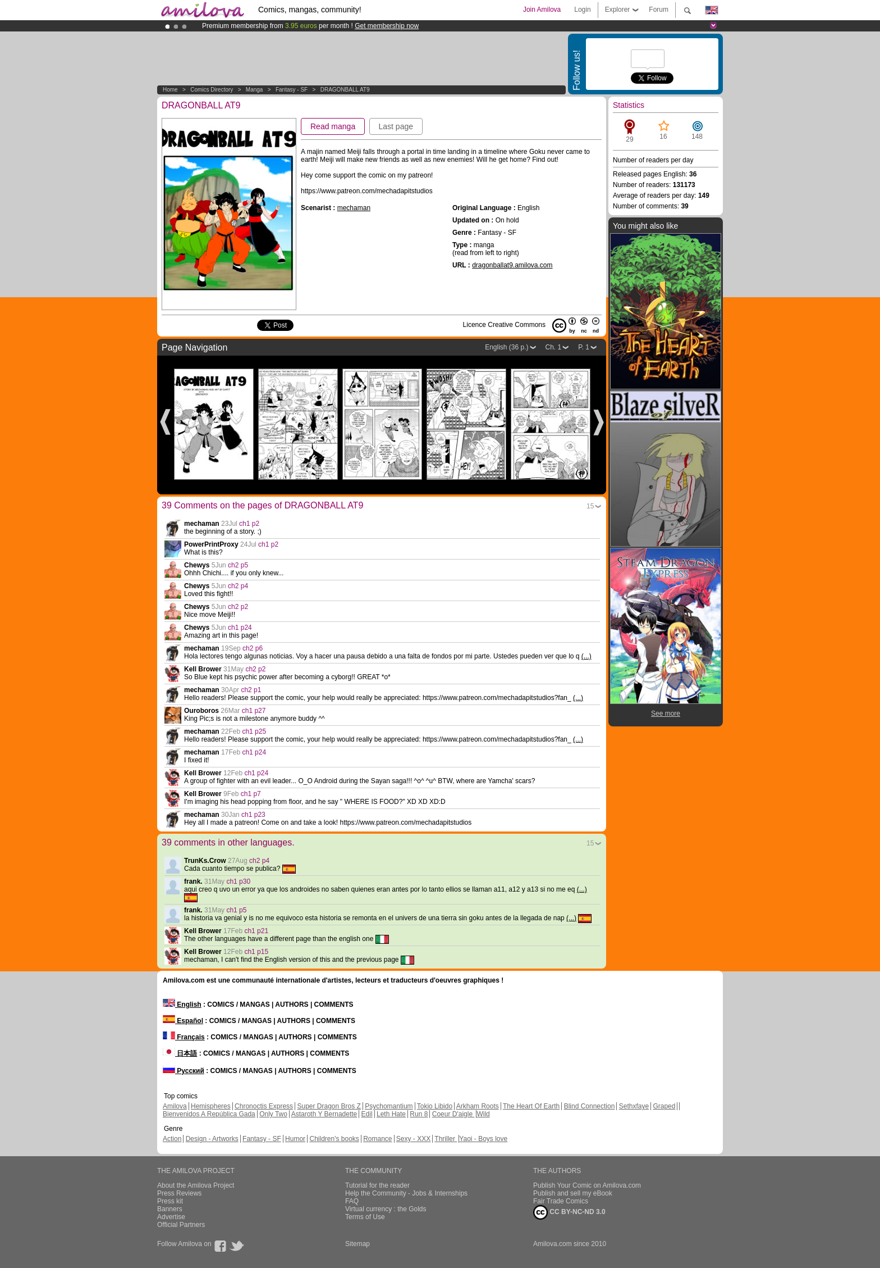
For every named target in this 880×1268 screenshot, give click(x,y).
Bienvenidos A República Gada (209, 1114)
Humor (295, 1139)
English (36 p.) (506, 347)
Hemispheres (211, 1106)
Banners (169, 1209)
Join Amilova (542, 9)
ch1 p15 (256, 952)
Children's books (334, 1139)
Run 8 (419, 1114)
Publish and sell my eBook (572, 1193)
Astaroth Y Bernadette (324, 1114)
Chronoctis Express (264, 1106)
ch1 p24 (240, 627)
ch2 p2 (238, 607)
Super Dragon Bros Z (328, 1106)
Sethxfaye (634, 1106)
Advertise (171, 1217)
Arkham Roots (477, 1106)
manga (254, 90)
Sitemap (357, 1244)
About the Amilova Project (195, 1185)
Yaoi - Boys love (483, 1139)
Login (582, 9)
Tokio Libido (434, 1106)
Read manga (332, 126)
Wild (482, 1114)
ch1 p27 (254, 711)
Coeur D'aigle (453, 1114)
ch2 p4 (238, 586)
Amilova (175, 1106)
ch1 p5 (236, 910)
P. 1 (583, 347)
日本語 (180, 1053)
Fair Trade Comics (560, 1201)
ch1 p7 (251, 794)
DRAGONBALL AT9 (345, 90)
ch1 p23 (253, 815)
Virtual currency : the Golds (386, 1209)
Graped (664, 1106)
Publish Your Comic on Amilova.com (587, 1185)
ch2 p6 (252, 648)
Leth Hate (391, 1114)
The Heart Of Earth (531, 1106)
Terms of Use (365, 1217)
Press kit (170, 1201)
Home (170, 90)
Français (184, 1037)
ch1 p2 (249, 524)
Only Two (273, 1114)
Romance (377, 1139)
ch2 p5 (238, 565)
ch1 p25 (254, 731)
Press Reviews (179, 1193)
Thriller (445, 1139)
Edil (367, 1114)
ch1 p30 (238, 881)
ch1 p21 (256, 931)
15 (590, 506)
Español (183, 1021)
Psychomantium (388, 1106)
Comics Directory (211, 90)
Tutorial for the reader (377, 1185)
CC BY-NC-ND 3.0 (569, 1212)
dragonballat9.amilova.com (512, 265)
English (182, 1004)
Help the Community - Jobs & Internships (406, 1193)
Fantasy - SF (292, 90)
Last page (396, 126)
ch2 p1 (251, 690)
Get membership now (387, 26)
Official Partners (181, 1225)
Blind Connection (589, 1106)
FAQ (352, 1201)
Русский (183, 1071)
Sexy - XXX (413, 1139)
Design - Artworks (212, 1139)
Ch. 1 (554, 347)
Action (172, 1139)
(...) (586, 656)
